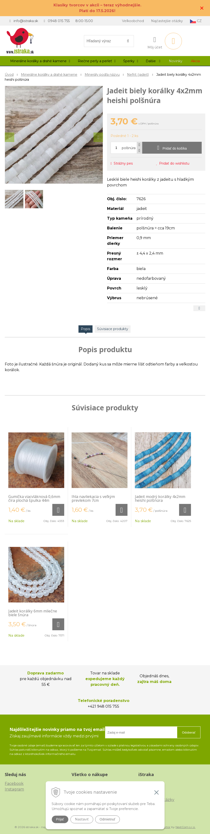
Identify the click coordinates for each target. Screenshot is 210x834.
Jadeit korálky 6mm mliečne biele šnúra (32, 612)
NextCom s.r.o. (185, 827)
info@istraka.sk (26, 21)
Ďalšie (153, 61)
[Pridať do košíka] (172, 148)
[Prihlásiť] (154, 42)
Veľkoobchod (133, 21)
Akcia (195, 61)
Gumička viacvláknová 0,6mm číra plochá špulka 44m (34, 498)
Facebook (14, 783)
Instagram (14, 789)
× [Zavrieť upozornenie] (202, 8)
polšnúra (129, 148)
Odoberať (188, 732)
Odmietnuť (107, 819)
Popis (85, 329)
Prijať (60, 819)
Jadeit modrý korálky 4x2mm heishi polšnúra (160, 498)
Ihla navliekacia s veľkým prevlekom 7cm (93, 498)
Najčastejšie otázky (167, 21)
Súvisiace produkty (112, 329)
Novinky (175, 61)
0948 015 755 (59, 21)
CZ (196, 21)
